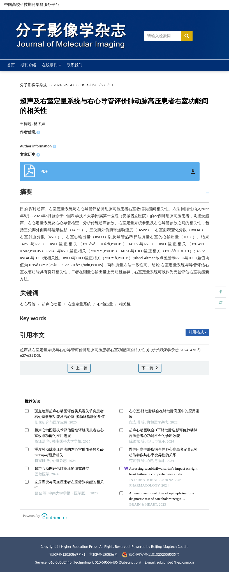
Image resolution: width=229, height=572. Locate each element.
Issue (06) (88, 85)
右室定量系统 (79, 304)
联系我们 (74, 65)
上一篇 (79, 368)
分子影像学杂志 (33, 85)
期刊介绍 (28, 65)
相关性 (125, 304)
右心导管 (28, 304)
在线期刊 (51, 65)
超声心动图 (51, 304)
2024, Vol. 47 (64, 85)
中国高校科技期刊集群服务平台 (31, 4)
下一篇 (150, 368)
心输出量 (105, 304)
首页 (11, 65)
